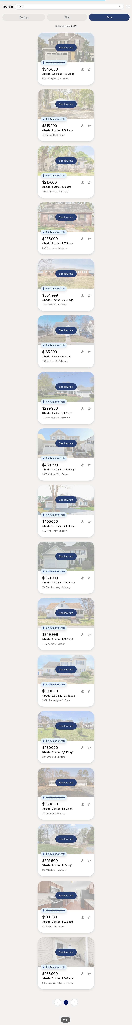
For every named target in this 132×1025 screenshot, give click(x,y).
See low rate (66, 47)
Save (109, 17)
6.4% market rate (53, 62)
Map (65, 1019)
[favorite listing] (89, 69)
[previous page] (57, 1002)
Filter (67, 17)
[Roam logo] (8, 7)
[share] (82, 69)
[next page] (74, 1002)
